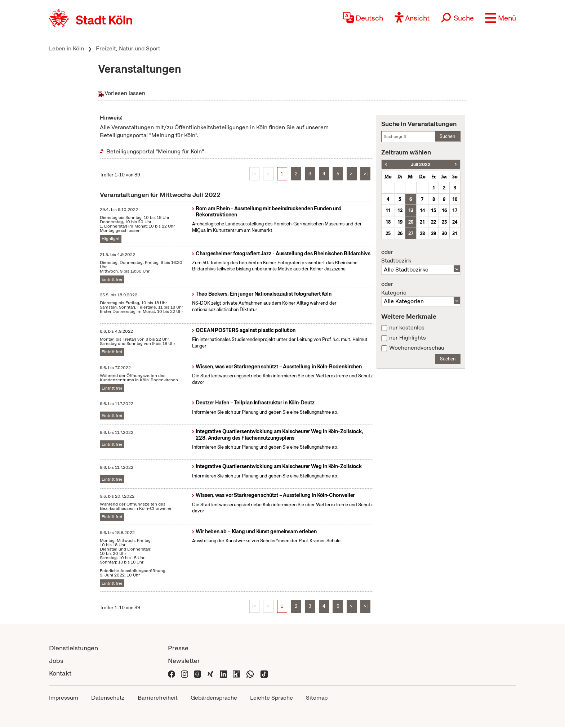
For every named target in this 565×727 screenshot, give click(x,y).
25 (388, 233)
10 (454, 199)
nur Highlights (407, 338)
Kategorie (421, 288)
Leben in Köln (66, 48)
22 (433, 222)
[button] (500, 18)
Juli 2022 (421, 164)
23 (444, 222)
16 (444, 210)
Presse (178, 648)
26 (399, 233)
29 (433, 233)
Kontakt (60, 673)
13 (410, 210)
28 (422, 233)
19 (399, 222)
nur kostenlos (406, 328)
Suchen (447, 136)
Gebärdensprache (214, 697)
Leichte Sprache (271, 697)
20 (410, 222)
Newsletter (184, 660)
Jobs (56, 660)
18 (388, 222)
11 (388, 210)
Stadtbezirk (421, 256)
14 (422, 210)
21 (422, 222)
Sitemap (317, 697)
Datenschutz (108, 697)
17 (454, 210)
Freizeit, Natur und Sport (128, 48)
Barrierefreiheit (158, 697)
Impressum (63, 697)
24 (454, 222)
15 (433, 210)
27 (410, 233)
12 (399, 210)
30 (444, 233)
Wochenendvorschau (416, 348)
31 (454, 233)
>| (366, 174)
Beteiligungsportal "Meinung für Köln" (155, 151)
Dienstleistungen (73, 648)
